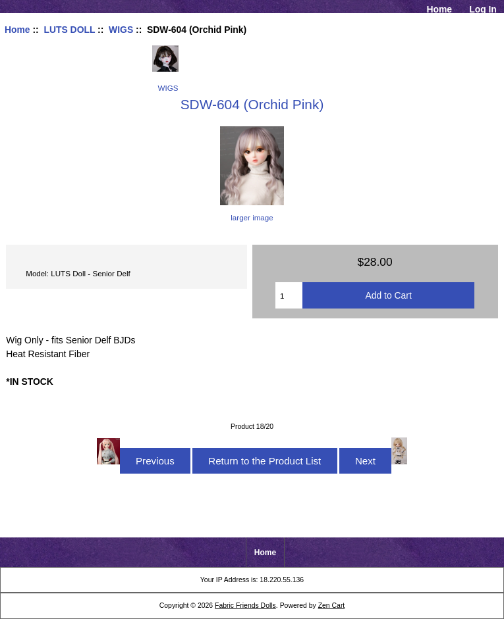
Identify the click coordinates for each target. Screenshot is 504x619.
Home (439, 9)
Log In (483, 9)
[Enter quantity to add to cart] (288, 295)
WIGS (121, 29)
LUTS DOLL (69, 29)
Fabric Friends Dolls (245, 605)
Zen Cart (331, 605)
